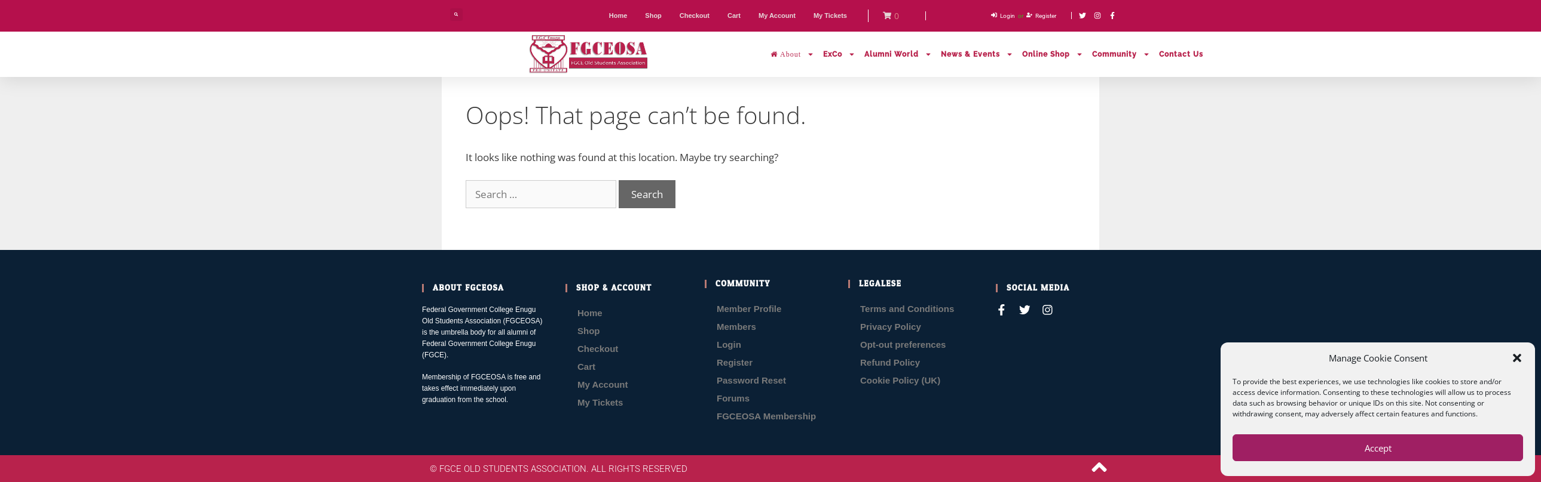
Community (1121, 54)
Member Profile (749, 309)
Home (590, 313)
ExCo (839, 54)
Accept (1378, 448)
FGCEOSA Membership (766, 416)
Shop (588, 331)
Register (735, 362)
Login (729, 344)
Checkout (597, 349)
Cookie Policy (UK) (900, 380)
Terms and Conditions (907, 309)
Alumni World (898, 54)
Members (736, 327)
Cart (586, 367)
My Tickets (600, 402)
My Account (602, 384)
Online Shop (1052, 54)
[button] (1517, 358)
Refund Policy (890, 362)
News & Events (977, 54)
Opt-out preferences (903, 344)
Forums (733, 398)
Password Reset (751, 380)
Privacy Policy (890, 327)
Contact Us (1181, 54)
